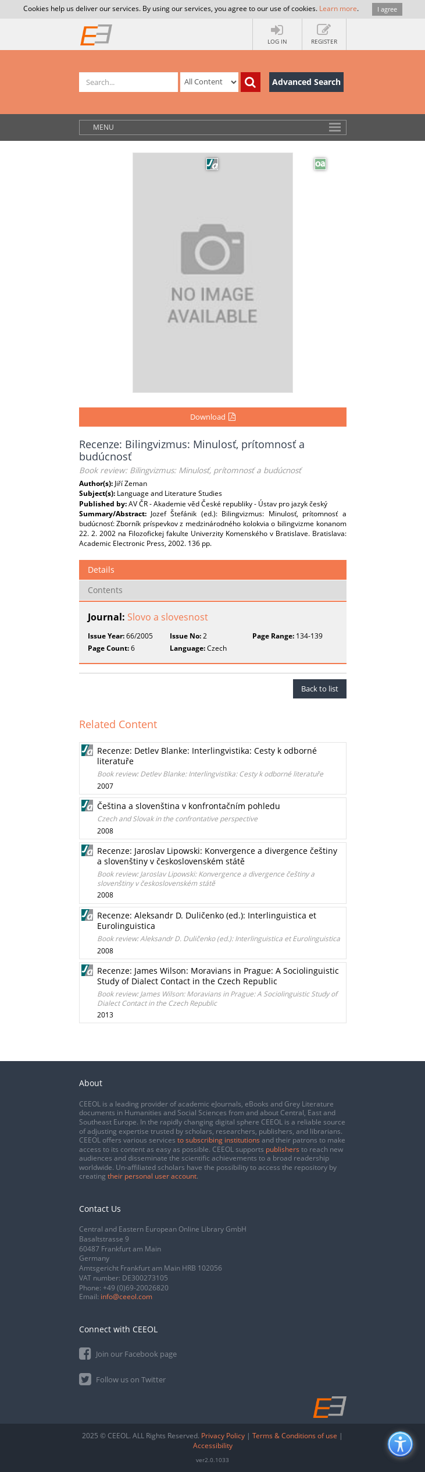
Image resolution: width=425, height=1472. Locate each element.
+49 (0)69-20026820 (136, 1288)
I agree (387, 9)
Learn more (338, 8)
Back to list (319, 688)
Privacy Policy (223, 1436)
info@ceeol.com (126, 1296)
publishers (282, 1149)
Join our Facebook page (128, 1353)
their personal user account (152, 1176)
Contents (105, 589)
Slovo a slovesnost (167, 617)
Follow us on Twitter (122, 1378)
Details (101, 569)
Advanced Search (306, 81)
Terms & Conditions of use (294, 1436)
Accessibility (213, 1445)
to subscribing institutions (218, 1140)
